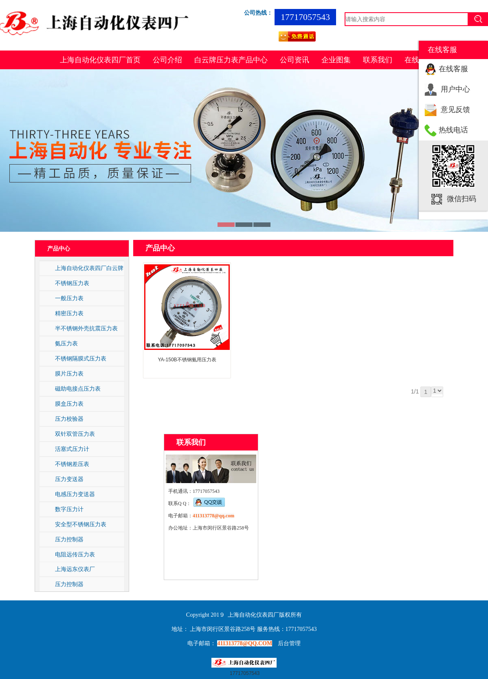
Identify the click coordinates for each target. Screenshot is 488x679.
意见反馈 (455, 109)
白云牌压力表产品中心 (231, 60)
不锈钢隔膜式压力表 (80, 358)
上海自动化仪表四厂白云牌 (89, 268)
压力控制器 (69, 539)
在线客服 (453, 69)
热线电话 (453, 130)
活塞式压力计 (72, 449)
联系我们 (377, 60)
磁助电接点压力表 (78, 388)
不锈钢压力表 (72, 283)
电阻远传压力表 (75, 554)
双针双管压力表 (75, 434)
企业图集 (336, 60)
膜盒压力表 (69, 403)
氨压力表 (66, 343)
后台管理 (289, 643)
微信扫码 (461, 199)
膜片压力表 (69, 373)
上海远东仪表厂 (75, 569)
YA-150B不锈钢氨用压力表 (187, 360)
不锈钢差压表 (72, 464)
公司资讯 (294, 60)
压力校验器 (69, 418)
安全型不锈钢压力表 (80, 524)
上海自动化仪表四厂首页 (100, 60)
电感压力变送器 (75, 494)
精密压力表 (69, 313)
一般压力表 (69, 298)
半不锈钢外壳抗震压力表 (86, 328)
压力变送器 (69, 479)
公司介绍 (167, 60)
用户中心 (455, 89)
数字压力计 (69, 509)
